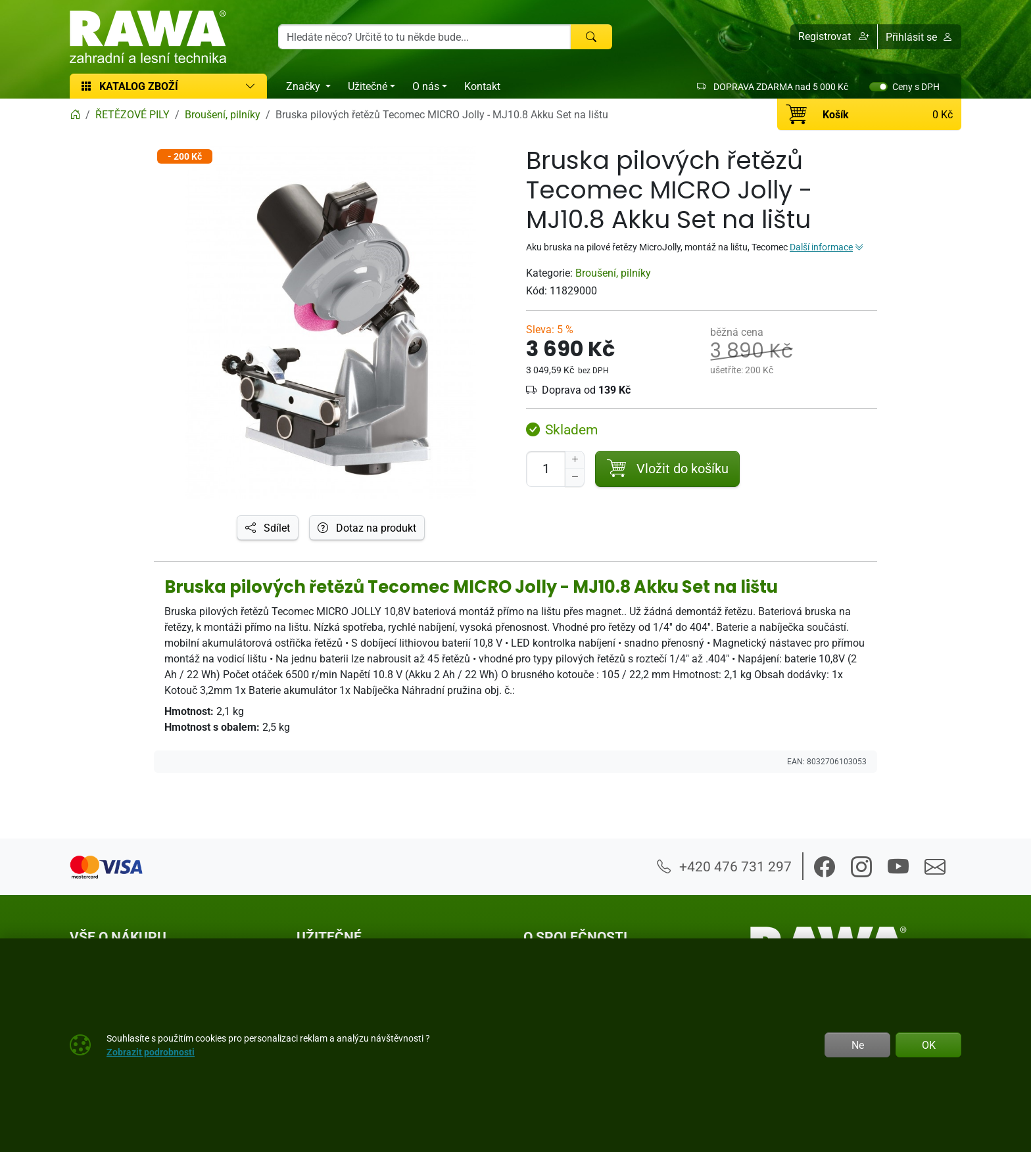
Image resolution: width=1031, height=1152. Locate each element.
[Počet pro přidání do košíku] (545, 469)
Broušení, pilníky (613, 272)
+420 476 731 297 (724, 866)
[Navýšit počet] (575, 460)
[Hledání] (424, 36)
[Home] (75, 114)
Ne (857, 1044)
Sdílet (267, 527)
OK (929, 1044)
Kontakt (482, 86)
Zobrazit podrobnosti (151, 1051)
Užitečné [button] (367, 86)
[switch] (878, 86)
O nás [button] (425, 86)
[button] (834, 36)
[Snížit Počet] (575, 478)
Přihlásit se (919, 36)
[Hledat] (591, 36)
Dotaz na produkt (367, 527)
